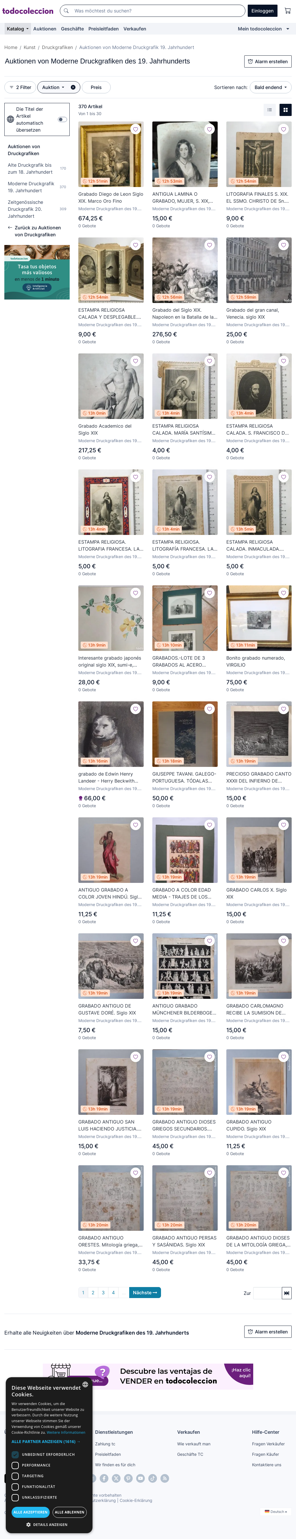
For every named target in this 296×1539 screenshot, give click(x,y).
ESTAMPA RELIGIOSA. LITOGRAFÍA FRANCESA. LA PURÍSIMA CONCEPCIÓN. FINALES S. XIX (183, 545)
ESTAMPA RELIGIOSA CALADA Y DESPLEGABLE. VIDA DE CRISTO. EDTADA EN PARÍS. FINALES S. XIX (107, 313)
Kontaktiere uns (266, 1464)
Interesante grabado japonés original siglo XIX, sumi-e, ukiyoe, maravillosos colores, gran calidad (110, 661)
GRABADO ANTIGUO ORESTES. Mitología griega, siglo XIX (108, 1241)
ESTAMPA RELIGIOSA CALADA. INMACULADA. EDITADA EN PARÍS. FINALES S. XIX (257, 545)
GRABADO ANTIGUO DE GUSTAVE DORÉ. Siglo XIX (107, 1009)
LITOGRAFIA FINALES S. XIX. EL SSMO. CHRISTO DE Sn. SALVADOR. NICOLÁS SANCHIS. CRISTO (257, 197)
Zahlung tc (105, 1443)
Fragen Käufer (265, 1454)
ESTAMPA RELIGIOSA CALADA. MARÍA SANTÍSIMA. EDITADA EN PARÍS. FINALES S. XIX (184, 429)
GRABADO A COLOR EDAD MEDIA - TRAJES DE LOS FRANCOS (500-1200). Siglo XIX (183, 893)
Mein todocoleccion (260, 29)
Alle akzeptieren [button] (31, 1512)
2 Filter (20, 87)
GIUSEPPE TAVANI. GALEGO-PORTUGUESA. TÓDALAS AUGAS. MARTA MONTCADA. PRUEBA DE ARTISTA (184, 777)
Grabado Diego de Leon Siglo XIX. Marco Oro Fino (110, 197)
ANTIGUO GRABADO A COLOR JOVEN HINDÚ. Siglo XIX (109, 893)
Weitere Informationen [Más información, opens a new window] (66, 1432)
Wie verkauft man (193, 1443)
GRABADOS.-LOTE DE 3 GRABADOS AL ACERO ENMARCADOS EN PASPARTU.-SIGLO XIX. (178, 661)
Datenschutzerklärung (95, 1500)
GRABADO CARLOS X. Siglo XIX (256, 893)
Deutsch (276, 1511)
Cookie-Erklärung (136, 1500)
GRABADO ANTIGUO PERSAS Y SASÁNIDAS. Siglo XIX (184, 1241)
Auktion (51, 87)
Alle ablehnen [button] (69, 1512)
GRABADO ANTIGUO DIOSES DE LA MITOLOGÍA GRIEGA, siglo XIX (258, 1241)
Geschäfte (72, 29)
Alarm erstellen (268, 61)
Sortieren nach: (230, 87)
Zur (247, 1293)
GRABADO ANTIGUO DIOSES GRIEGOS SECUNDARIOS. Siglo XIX (184, 1125)
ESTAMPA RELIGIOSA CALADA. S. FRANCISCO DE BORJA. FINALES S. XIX (257, 429)
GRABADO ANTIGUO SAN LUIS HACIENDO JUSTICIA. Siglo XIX (108, 1125)
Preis (96, 87)
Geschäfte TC (190, 1454)
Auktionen (44, 29)
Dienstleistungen (114, 1432)
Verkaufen (134, 29)
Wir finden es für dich (115, 1464)
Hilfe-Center (265, 1432)
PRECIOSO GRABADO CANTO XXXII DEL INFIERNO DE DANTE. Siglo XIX (258, 777)
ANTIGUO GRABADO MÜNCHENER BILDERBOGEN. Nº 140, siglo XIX (184, 1009)
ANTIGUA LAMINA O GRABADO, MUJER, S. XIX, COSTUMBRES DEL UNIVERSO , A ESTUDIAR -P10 (181, 197)
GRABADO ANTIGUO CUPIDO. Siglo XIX (248, 1125)
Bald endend (269, 87)
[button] (49, 1441)
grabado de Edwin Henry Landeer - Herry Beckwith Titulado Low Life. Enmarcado (106, 777)
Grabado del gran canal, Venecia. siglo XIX (252, 313)
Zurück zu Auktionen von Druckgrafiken (34, 231)
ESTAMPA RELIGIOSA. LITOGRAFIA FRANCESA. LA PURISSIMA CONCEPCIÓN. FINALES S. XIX (109, 545)
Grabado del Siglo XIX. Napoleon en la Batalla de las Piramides (184, 313)
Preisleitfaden (103, 29)
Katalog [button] (16, 29)
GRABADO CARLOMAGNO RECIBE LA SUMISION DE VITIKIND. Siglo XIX (254, 1009)
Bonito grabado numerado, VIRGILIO (255, 661)
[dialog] (49, 1455)
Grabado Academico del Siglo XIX (105, 429)
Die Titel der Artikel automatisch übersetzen (25, 119)
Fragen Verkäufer (268, 1443)
